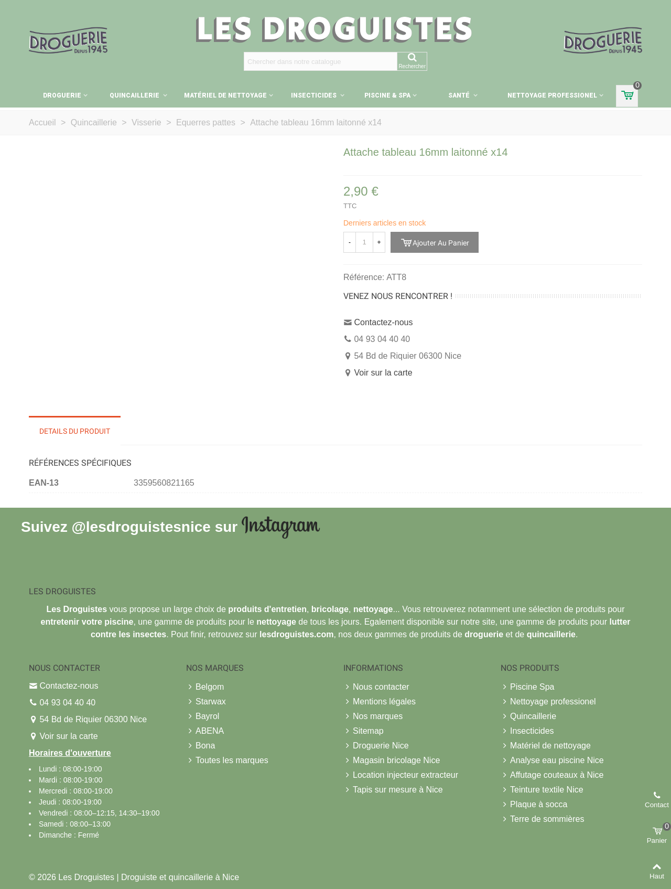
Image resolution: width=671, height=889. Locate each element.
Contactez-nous (383, 322)
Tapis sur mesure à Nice (393, 790)
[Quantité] (364, 242)
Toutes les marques (227, 760)
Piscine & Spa (387, 95)
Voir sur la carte (383, 372)
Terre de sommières (542, 819)
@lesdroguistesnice (140, 526)
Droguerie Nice (376, 746)
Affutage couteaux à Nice (552, 775)
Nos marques (373, 716)
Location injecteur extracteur (400, 775)
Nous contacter (376, 687)
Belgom (205, 687)
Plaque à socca (534, 804)
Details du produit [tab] (74, 431)
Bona (200, 746)
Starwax (206, 701)
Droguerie (62, 95)
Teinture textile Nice (542, 790)
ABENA (205, 731)
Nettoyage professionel (552, 95)
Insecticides (314, 95)
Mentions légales (379, 701)
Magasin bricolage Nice (391, 760)
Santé (459, 95)
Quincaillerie (135, 95)
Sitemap (363, 731)
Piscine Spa (528, 687)
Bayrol (202, 716)
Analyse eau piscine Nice (552, 760)
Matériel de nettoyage (225, 95)
